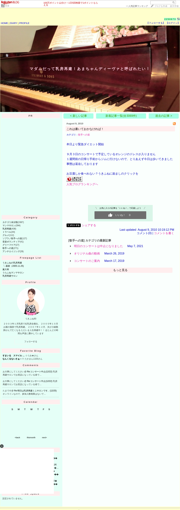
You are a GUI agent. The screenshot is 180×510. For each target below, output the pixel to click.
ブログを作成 (160, 6)
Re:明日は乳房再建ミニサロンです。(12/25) (35, 390)
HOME (4, 23)
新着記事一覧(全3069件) (121, 115)
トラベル (7, 232)
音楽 (7, 5)
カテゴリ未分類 (10, 222)
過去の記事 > (163, 115)
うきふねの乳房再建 (12, 262)
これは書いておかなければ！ (85, 128)
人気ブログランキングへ (82, 184)
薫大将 (6, 269)
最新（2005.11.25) (15, 266)
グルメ (6, 235)
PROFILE (24, 23)
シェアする (89, 225)
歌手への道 (8, 248)
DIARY (13, 23)
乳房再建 (7, 228)
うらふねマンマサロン (13, 272)
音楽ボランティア (11, 241)
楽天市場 (174, 6)
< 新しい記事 (78, 115)
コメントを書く (164, 233)
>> (137, 6)
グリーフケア (9, 245)
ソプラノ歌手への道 (12, 238)
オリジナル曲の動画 (87, 253)
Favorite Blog (30, 350)
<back (17, 437)
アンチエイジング (11, 251)
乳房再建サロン (10, 276)
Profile (31, 282)
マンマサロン (9, 225)
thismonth (31, 437)
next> (44, 437)
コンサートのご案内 (87, 260)
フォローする (30, 341)
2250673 (170, 19)
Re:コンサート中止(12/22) (40, 371)
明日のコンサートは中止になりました (98, 246)
